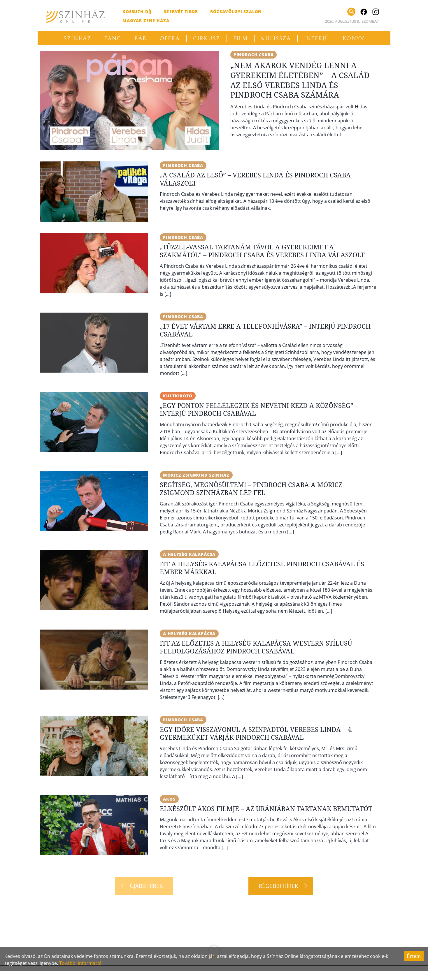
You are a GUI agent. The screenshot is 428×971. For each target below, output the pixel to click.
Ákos (169, 799)
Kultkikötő (177, 396)
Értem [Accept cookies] (414, 956)
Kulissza (276, 38)
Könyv (354, 38)
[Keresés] (351, 12)
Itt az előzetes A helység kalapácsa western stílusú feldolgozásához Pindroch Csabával (256, 647)
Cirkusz (206, 38)
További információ (80, 963)
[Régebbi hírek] (280, 886)
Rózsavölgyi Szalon (236, 11)
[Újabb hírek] (144, 886)
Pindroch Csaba (254, 54)
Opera (169, 38)
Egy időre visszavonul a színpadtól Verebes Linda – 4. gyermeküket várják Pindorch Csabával (256, 733)
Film (240, 38)
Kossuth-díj (137, 11)
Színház (77, 38)
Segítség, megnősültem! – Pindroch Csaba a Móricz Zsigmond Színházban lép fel (251, 488)
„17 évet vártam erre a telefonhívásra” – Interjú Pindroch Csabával (265, 330)
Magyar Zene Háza (145, 20)
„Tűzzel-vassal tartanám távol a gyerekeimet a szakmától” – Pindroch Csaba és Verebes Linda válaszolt (262, 250)
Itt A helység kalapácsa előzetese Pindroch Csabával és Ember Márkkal (262, 567)
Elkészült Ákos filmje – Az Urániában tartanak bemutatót (266, 808)
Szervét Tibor (181, 11)
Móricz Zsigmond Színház (196, 475)
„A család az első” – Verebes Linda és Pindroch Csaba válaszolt (255, 178)
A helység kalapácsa (189, 554)
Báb (140, 38)
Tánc (112, 38)
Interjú (316, 38)
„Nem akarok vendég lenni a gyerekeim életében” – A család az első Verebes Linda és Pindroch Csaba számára (300, 80)
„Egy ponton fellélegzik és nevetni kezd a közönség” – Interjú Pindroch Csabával (259, 409)
